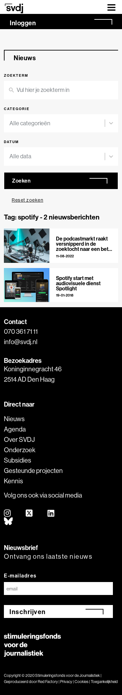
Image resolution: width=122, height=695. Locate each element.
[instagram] (7, 514)
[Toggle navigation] (111, 7)
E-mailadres (20, 575)
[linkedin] (51, 514)
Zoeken (21, 180)
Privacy (66, 681)
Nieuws (14, 419)
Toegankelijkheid (104, 681)
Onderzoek (19, 450)
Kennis (13, 481)
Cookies (81, 681)
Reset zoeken (27, 200)
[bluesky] (8, 522)
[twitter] (29, 514)
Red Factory (48, 681)
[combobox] (57, 123)
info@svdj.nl (20, 342)
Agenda (15, 429)
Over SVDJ (19, 439)
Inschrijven (27, 612)
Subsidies (17, 460)
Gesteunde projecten (33, 470)
